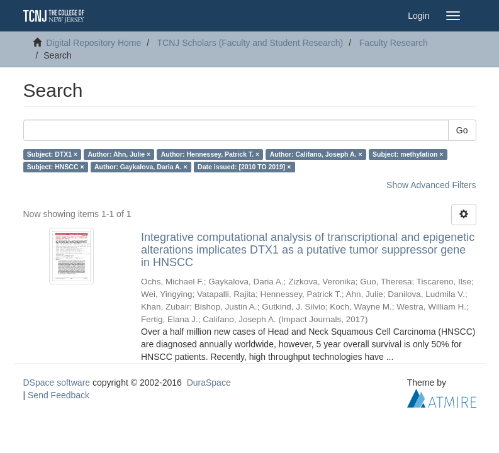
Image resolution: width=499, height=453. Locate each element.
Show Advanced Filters (431, 185)
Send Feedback (58, 395)
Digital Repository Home (93, 43)
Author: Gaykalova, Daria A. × (141, 167)
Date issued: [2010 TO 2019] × (244, 167)
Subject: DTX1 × (52, 154)
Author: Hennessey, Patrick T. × (210, 154)
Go (462, 130)
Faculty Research (393, 43)
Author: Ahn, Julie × (119, 154)
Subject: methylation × (408, 154)
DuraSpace (209, 383)
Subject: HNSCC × (55, 167)
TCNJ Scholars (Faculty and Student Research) (250, 43)
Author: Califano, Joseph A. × (316, 154)
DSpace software (57, 383)
